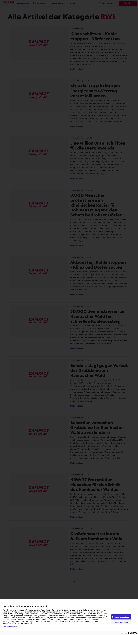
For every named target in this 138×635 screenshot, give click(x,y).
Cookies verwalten (10, 627)
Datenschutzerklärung (11, 624)
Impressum (28, 624)
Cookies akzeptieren (121, 617)
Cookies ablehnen (121, 622)
